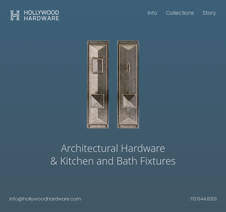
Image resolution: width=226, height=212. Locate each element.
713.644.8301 (203, 199)
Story (209, 12)
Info (152, 12)
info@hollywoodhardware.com (45, 199)
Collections (180, 12)
